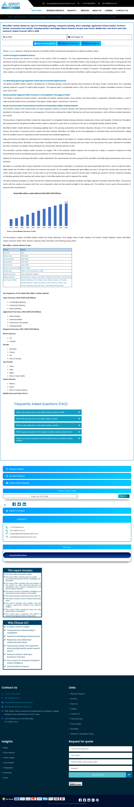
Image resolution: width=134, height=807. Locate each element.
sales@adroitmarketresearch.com (17, 707)
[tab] (48, 412)
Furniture (11, 51)
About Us (74, 704)
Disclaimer (74, 729)
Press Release (9, 752)
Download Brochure (17, 555)
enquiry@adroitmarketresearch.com (18, 702)
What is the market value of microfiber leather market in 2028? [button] (48, 412)
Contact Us (75, 714)
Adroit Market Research (78, 803)
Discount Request (15, 476)
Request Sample (15, 469)
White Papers (9, 757)
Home (10, 17)
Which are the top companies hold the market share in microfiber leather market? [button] (48, 439)
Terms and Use (76, 719)
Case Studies (8, 762)
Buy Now (124, 496)
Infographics (8, 767)
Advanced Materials (55, 17)
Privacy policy (76, 724)
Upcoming (7, 772)
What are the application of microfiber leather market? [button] (48, 425)
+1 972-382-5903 (12, 694)
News (5, 778)
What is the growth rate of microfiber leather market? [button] (48, 419)
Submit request (112, 775)
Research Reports (20, 17)
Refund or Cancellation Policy (82, 734)
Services (73, 699)
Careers (73, 709)
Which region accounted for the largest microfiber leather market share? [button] (48, 432)
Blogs (5, 747)
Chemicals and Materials (38, 17)
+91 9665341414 (12, 698)
